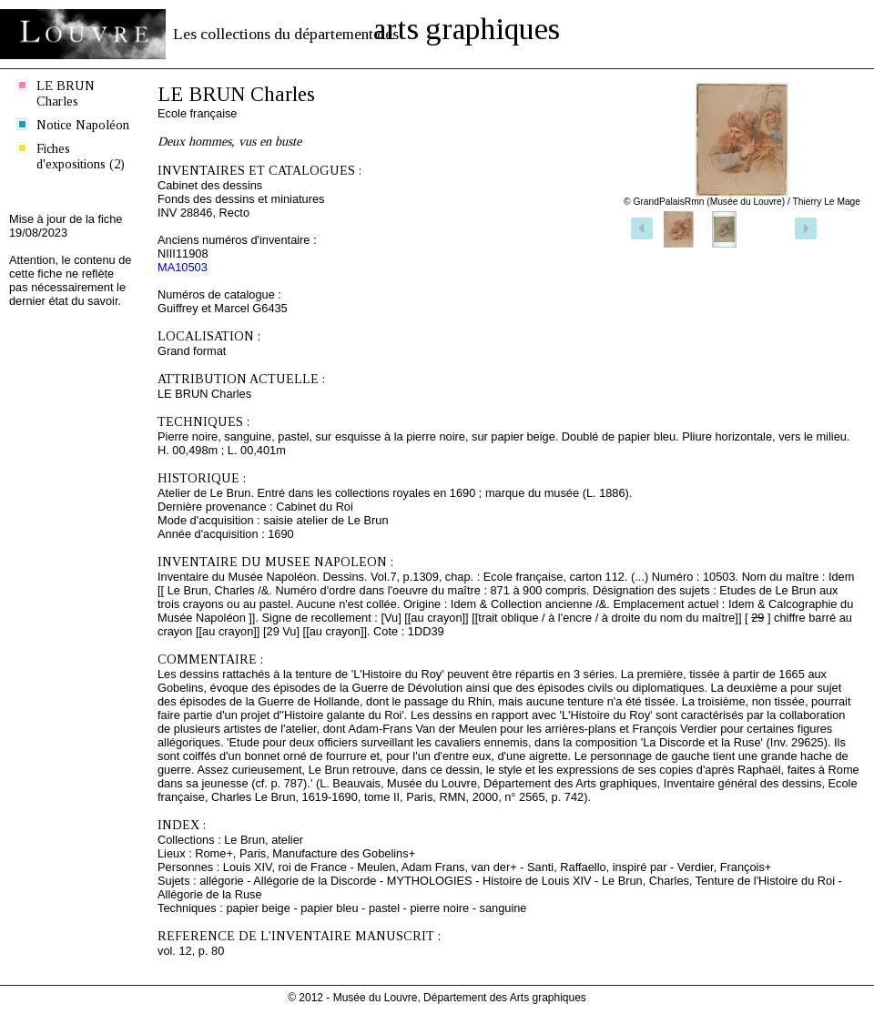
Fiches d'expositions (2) (80, 156)
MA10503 (183, 267)
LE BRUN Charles (65, 93)
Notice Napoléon (82, 124)
